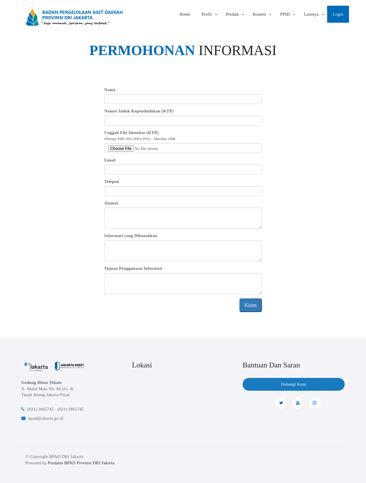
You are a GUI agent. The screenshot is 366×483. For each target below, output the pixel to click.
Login (338, 14)
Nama (110, 89)
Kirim (251, 305)
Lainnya (311, 14)
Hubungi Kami (293, 384)
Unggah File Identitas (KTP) (139, 135)
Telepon (111, 181)
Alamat (111, 203)
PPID (285, 14)
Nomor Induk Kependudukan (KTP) (139, 111)
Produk (232, 14)
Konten (259, 14)
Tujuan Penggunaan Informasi (133, 268)
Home (185, 14)
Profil (207, 14)
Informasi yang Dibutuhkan (130, 235)
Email (110, 160)
